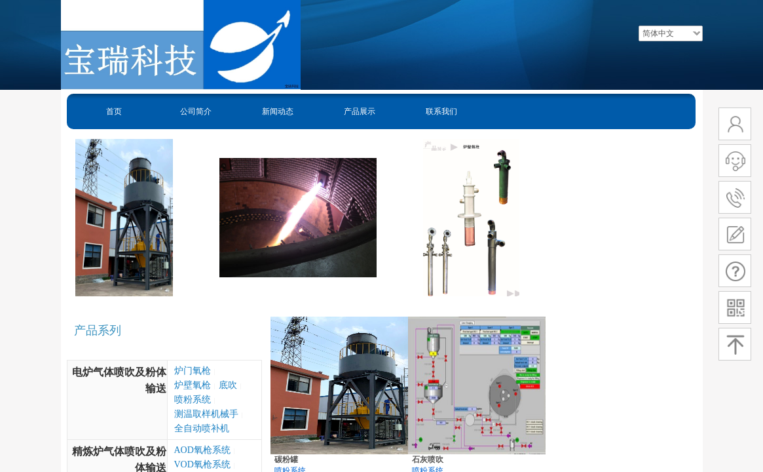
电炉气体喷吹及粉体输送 (119, 380)
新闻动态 (277, 111)
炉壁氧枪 (192, 385)
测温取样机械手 (206, 414)
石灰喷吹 (427, 459)
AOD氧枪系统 (202, 450)
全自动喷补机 (201, 428)
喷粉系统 (192, 399)
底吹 (228, 385)
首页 (114, 111)
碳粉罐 (286, 459)
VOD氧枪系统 (202, 464)
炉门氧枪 (192, 371)
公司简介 (196, 111)
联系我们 (441, 111)
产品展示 (359, 111)
